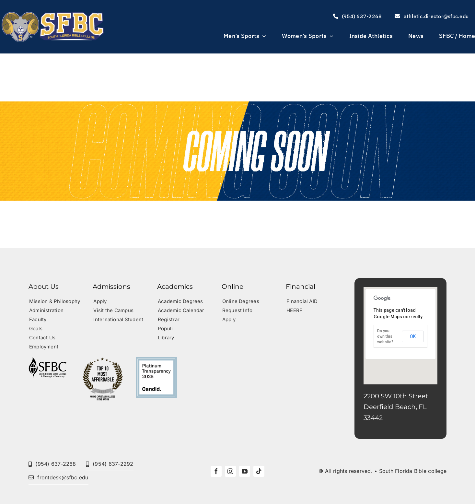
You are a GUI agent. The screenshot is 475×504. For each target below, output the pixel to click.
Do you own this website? (385, 336)
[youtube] (244, 471)
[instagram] (230, 471)
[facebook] (216, 471)
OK (413, 336)
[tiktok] (258, 471)
